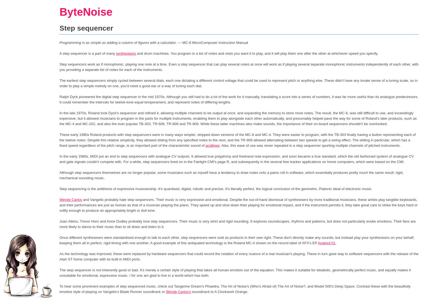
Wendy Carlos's (178, 292)
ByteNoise (85, 12)
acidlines (213, 146)
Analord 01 (326, 243)
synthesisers (126, 53)
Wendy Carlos (70, 200)
